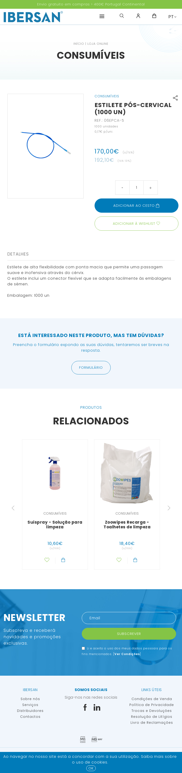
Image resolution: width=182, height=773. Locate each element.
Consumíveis (91, 55)
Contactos (30, 716)
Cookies (99, 762)
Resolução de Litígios (151, 716)
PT (171, 17)
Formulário (91, 367)
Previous (13, 508)
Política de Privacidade (151, 704)
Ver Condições (127, 654)
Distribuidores (30, 710)
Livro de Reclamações (152, 722)
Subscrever (129, 633)
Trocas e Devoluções (152, 710)
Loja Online (98, 43)
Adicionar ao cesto (136, 205)
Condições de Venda (152, 699)
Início (78, 43)
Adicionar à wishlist (134, 223)
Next (169, 508)
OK (91, 768)
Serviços (30, 704)
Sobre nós (30, 699)
